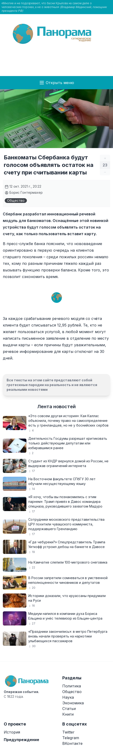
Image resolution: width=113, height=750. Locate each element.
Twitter (68, 732)
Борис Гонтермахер (24, 192)
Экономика (73, 703)
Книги (68, 714)
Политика (71, 686)
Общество (16, 200)
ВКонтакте (72, 743)
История (12, 732)
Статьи (69, 708)
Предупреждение (21, 739)
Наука (68, 697)
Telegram (70, 737)
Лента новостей (56, 406)
